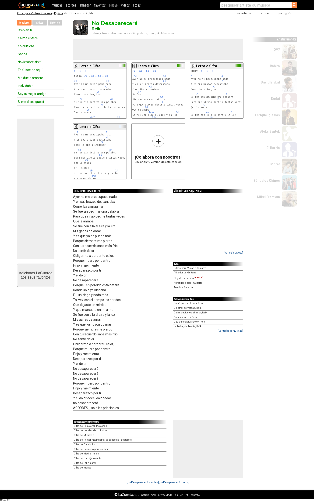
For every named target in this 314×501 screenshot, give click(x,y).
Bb (91, 170)
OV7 (277, 49)
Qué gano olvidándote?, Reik (189, 321)
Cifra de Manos (82, 467)
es (176, 494)
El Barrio (273, 148)
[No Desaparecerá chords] (174, 482)
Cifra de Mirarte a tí (85, 435)
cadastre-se (244, 13)
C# (85, 76)
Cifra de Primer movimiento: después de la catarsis (103, 439)
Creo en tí (25, 30)
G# (92, 76)
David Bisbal (270, 82)
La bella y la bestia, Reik (187, 326)
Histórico (55, 23)
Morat (275, 164)
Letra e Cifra (89, 66)
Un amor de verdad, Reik (187, 307)
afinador (85, 5)
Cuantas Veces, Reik (185, 317)
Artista (39, 23)
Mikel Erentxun (268, 197)
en (181, 494)
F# (99, 76)
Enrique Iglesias (267, 115)
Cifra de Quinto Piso (85, 444)
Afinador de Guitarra (185, 272)
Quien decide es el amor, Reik (190, 312)
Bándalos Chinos (267, 180)
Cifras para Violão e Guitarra (34, 13)
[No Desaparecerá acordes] (143, 482)
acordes (71, 5)
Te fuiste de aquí (30, 70)
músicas (57, 5)
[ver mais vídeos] (233, 252)
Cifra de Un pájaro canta (87, 458)
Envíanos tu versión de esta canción (158, 149)
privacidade (165, 494)
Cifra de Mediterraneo (86, 453)
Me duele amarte (30, 78)
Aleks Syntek (270, 131)
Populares (24, 23)
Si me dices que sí (31, 102)
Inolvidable (25, 86)
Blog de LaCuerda (188, 278)
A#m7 (92, 117)
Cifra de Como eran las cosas (90, 426)
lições (137, 5)
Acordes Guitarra (183, 287)
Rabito (275, 66)
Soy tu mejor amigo (32, 94)
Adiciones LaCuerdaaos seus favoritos (35, 275)
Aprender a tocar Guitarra (188, 282)
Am (207, 112)
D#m (154, 117)
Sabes (22, 54)
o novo (113, 5)
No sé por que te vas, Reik (188, 303)
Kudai (275, 99)
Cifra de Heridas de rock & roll (91, 430)
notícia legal (148, 494)
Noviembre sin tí (29, 62)
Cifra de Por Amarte (85, 463)
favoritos (100, 5)
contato (195, 494)
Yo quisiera (26, 46)
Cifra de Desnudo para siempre (91, 449)
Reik (60, 13)
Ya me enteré (28, 38)
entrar (265, 13)
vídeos (125, 5)
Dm (211, 117)
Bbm (151, 112)
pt (187, 494)
